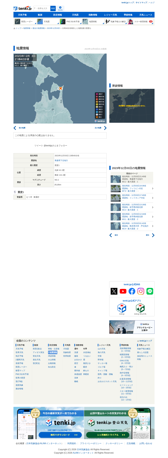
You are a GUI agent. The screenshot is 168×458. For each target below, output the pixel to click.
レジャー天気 (110, 15)
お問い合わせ (145, 443)
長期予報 (19, 363)
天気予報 (22, 15)
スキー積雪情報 (127, 392)
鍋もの (86, 370)
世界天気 (19, 352)
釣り (100, 378)
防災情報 (57, 15)
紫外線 (77, 370)
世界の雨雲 (20, 378)
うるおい (87, 356)
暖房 (85, 367)
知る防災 (52, 367)
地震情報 (53, 352)
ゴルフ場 (101, 367)
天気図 (75, 15)
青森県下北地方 (61, 160)
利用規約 (71, 443)
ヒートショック (127, 386)
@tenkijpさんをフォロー (55, 145)
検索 (53, 8)
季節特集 (128, 15)
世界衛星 (67, 356)
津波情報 (52, 356)
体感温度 (78, 374)
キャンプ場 (102, 370)
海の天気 (101, 352)
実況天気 (36, 356)
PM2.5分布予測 (22, 374)
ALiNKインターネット (50, 443)
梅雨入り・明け (127, 368)
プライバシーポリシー (91, 443)
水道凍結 (87, 352)
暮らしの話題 (142, 352)
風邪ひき (87, 363)
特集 (139, 359)
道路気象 (19, 385)
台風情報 (52, 363)
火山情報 (52, 360)
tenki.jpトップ (128, 2)
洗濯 (76, 352)
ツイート (38, 145)
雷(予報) (19, 381)
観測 (40, 15)
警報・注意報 (53, 349)
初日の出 (127, 398)
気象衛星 (67, 352)
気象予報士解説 (143, 349)
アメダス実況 (38, 352)
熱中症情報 (127, 374)
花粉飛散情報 (127, 349)
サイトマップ (141, 2)
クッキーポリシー (114, 443)
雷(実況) (36, 363)
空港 (100, 356)
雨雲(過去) (37, 349)
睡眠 (76, 381)
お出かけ (78, 360)
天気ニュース (145, 15)
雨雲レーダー (21, 367)
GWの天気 (127, 361)
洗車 (76, 378)
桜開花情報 (127, 355)
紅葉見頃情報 (127, 380)
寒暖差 (86, 374)
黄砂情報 (19, 389)
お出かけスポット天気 (107, 381)
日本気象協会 (33, 443)
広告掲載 (131, 443)
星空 (76, 363)
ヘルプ (152, 2)
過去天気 (36, 360)
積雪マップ (20, 370)
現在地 (60, 10)
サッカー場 (102, 363)
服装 (76, 356)
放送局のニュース (144, 356)
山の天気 (101, 349)
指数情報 (93, 15)
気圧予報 (19, 356)
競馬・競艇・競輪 (105, 374)
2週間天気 (20, 360)
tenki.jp (22, 9)
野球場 (100, 360)
